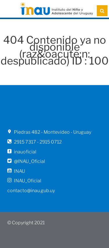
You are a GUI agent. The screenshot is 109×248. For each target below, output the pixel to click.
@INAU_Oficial (29, 161)
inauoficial (25, 152)
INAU (19, 171)
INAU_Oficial (27, 180)
